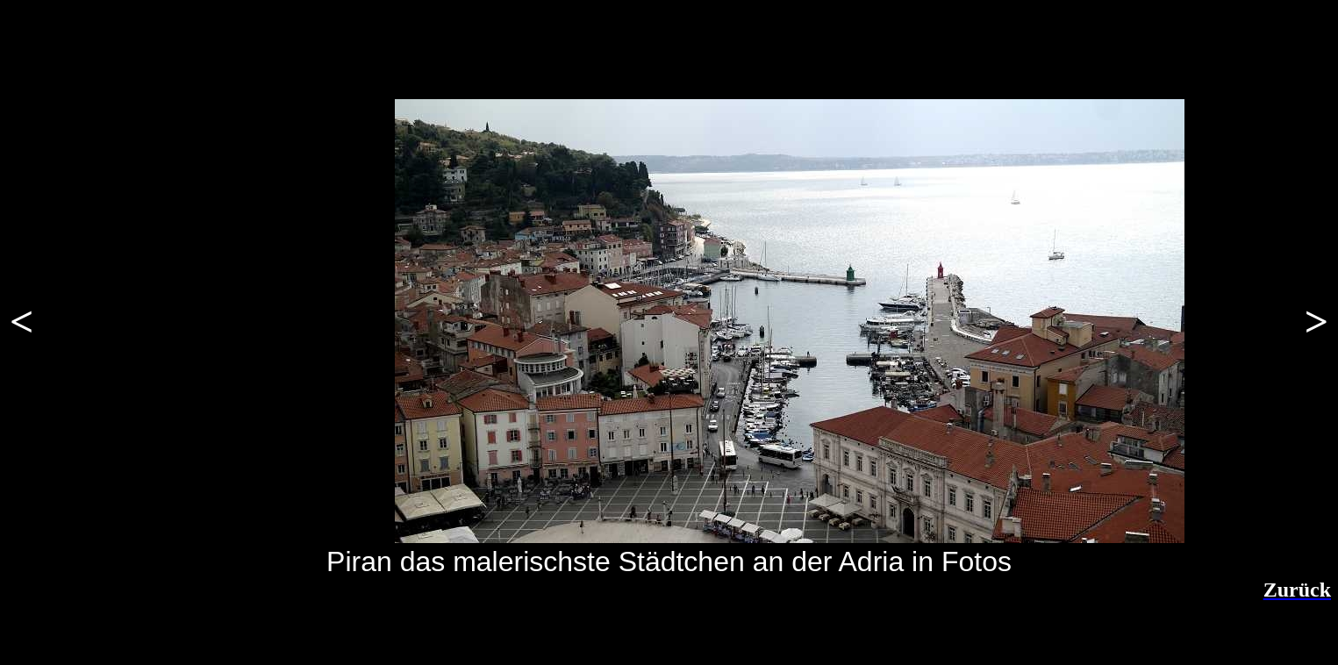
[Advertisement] (232, 628)
